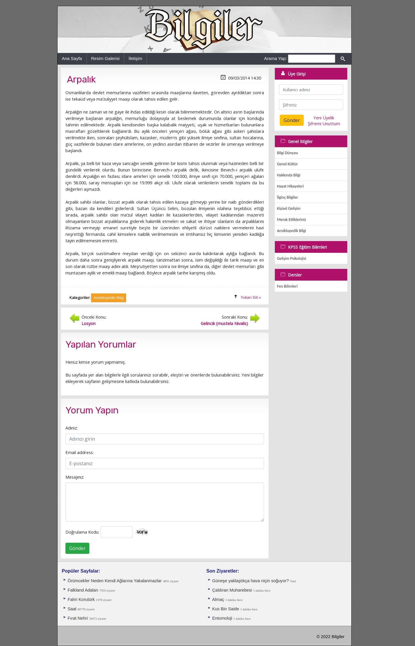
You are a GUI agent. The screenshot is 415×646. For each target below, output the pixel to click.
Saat (73, 609)
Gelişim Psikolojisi (291, 258)
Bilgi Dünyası (287, 152)
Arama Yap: (275, 58)
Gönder (77, 548)
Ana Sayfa (72, 58)
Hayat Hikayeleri (290, 186)
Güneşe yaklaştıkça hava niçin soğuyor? (250, 580)
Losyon (88, 323)
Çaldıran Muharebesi (232, 590)
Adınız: (71, 428)
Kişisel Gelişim (289, 208)
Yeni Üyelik (323, 118)
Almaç (218, 599)
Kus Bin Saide (226, 609)
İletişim (135, 58)
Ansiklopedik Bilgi (291, 230)
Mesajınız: (74, 477)
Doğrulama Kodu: (82, 532)
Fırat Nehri (78, 618)
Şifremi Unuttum (324, 123)
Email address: (79, 452)
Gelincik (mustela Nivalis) (224, 323)
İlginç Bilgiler (287, 197)
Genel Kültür (287, 164)
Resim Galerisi (105, 58)
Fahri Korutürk (81, 599)
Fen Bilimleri (287, 286)
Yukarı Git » (251, 297)
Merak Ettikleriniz (291, 219)
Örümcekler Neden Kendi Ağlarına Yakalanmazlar (115, 580)
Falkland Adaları (84, 590)
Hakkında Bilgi (289, 175)
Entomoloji (223, 618)
